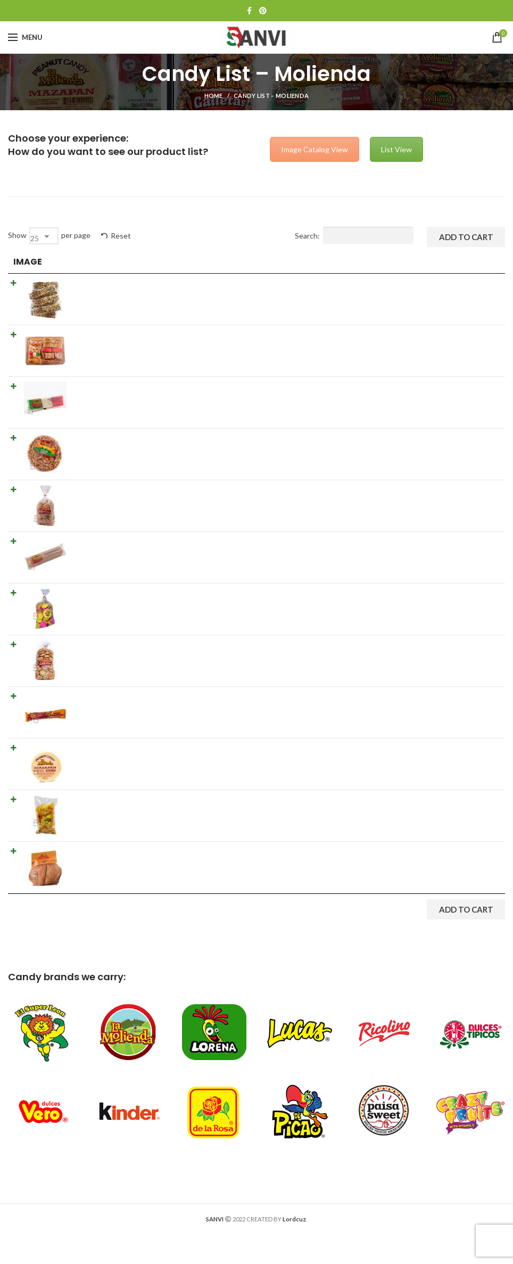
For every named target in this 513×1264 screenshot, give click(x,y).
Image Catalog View (314, 149)
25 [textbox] (34, 238)
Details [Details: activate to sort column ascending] (235, 262)
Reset (121, 235)
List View (396, 149)
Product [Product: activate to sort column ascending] (92, 262)
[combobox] (44, 235)
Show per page (49, 235)
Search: (354, 235)
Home (213, 95)
